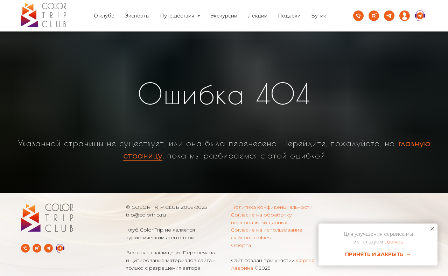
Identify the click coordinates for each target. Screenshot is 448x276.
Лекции (257, 16)
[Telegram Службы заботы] (60, 248)
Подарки (289, 16)
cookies (393, 242)
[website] (404, 15)
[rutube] (374, 15)
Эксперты (137, 16)
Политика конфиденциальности (272, 207)
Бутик (318, 16)
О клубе (104, 16)
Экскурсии (223, 16)
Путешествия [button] (178, 16)
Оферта (241, 245)
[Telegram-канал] (48, 248)
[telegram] (389, 15)
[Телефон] (358, 15)
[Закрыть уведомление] (432, 228)
